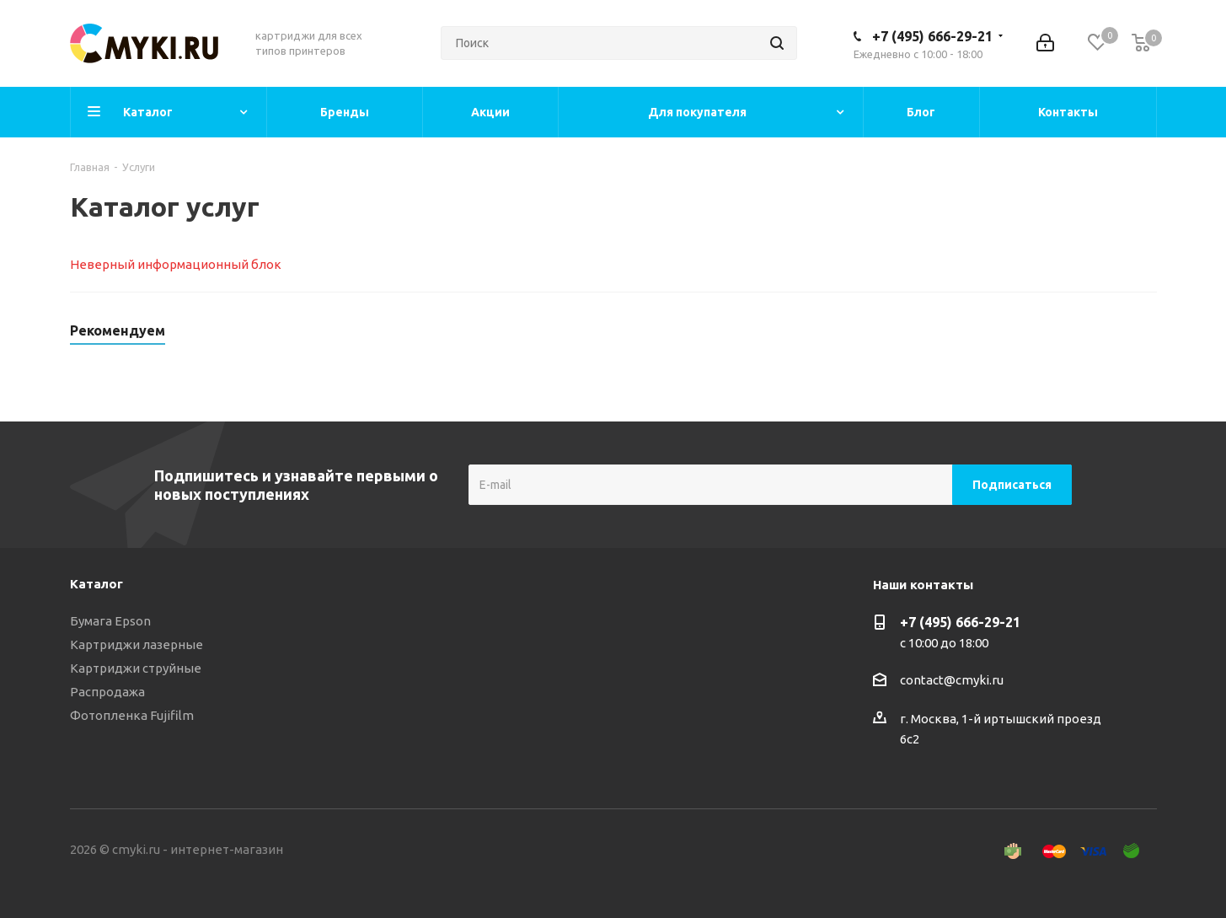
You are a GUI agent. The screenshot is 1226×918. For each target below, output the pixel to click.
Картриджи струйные (135, 668)
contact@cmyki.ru (952, 680)
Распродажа (107, 691)
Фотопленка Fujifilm (132, 715)
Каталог (96, 584)
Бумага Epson (110, 621)
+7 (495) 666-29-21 (932, 36)
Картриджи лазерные (136, 644)
